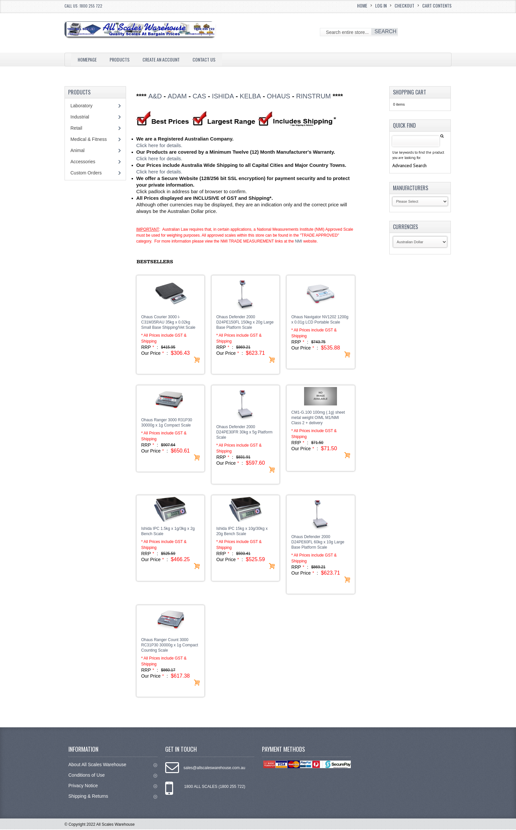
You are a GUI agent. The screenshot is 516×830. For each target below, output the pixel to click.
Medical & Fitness (88, 139)
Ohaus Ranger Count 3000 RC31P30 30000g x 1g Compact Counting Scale (169, 645)
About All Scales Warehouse (112, 765)
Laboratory (81, 105)
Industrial (79, 116)
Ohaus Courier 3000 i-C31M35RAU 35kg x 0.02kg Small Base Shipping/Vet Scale (168, 322)
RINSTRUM (313, 96)
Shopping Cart (409, 92)
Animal (77, 150)
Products (123, 59)
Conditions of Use (112, 776)
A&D (155, 96)
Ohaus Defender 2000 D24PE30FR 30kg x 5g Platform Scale (244, 432)
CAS (199, 96)
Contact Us (215, 59)
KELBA (250, 96)
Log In (381, 5)
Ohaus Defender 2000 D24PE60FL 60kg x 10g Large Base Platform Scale (317, 542)
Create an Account (168, 59)
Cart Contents (437, 5)
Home (362, 5)
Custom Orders (86, 172)
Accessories (82, 161)
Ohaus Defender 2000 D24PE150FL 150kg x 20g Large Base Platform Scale (244, 322)
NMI (298, 242)
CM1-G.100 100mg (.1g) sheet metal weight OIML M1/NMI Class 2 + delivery (318, 418)
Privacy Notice (112, 786)
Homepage (88, 59)
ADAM (177, 96)
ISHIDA (223, 96)
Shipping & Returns (112, 797)
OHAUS (278, 96)
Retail (76, 128)
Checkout (404, 5)
